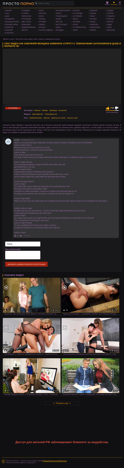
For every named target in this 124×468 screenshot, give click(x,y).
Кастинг (42, 27)
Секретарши (95, 27)
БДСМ (7, 16)
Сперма (93, 30)
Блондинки (9, 19)
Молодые (60, 30)
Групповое (26, 19)
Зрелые (42, 19)
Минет (58, 27)
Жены (41, 10)
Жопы (41, 16)
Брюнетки (9, 27)
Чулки (109, 27)
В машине (26, 10)
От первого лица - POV (81, 27)
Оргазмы (76, 22)
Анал (7, 13)
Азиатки (8, 10)
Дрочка (25, 30)
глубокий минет (35, 118)
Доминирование (28, 27)
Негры (75, 19)
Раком (92, 16)
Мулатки (76, 10)
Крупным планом (63, 10)
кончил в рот (72, 118)
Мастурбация (61, 24)
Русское (93, 19)
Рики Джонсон (51, 114)
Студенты (111, 16)
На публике (77, 16)
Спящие (110, 10)
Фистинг (110, 22)
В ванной (9, 30)
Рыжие (92, 22)
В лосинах (9, 33)
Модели (107, 3)
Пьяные (93, 13)
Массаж (59, 22)
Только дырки (61, 16)
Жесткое (42, 13)
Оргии (75, 24)
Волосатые (26, 16)
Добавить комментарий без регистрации (26, 264)
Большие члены (11, 24)
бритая (47, 118)
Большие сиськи (12, 22)
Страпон (110, 13)
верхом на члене (58, 118)
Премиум (93, 10)
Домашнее (26, 24)
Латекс (59, 13)
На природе (77, 13)
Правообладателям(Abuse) (55, 461)
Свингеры (94, 24)
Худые (109, 24)
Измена (42, 24)
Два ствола (26, 22)
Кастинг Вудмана (46, 30)
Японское (111, 30)
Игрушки (42, 22)
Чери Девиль (37, 114)
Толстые (110, 19)
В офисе (25, 13)
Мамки (58, 19)
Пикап (75, 30)
